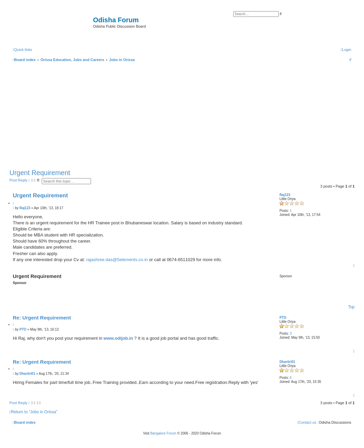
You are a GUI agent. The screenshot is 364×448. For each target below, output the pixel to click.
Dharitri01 (287, 362)
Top (351, 307)
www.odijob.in (118, 338)
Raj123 (284, 195)
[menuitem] (346, 50)
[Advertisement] (182, 114)
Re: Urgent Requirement (42, 317)
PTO (282, 317)
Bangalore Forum (163, 433)
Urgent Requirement (39, 172)
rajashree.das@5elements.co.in (117, 259)
